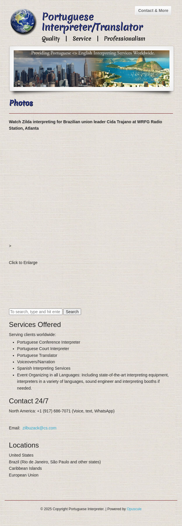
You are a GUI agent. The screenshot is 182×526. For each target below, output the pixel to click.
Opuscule (134, 509)
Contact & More (153, 10)
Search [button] (72, 311)
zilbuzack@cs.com (39, 428)
